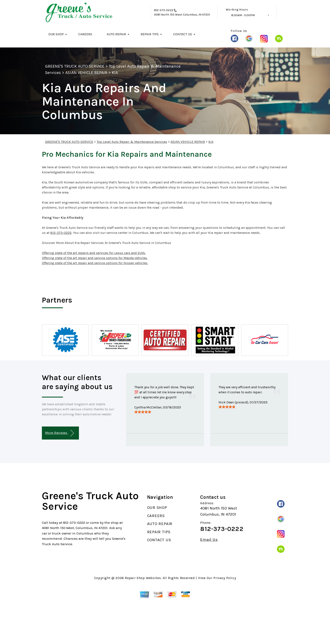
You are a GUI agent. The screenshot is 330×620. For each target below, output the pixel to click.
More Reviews (59, 433)
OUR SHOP (56, 34)
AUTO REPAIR (116, 34)
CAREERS (85, 34)
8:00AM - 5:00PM (243, 15)
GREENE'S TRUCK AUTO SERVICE (74, 66)
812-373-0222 (163, 10)
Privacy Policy (224, 578)
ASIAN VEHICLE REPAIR (86, 72)
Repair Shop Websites (143, 578)
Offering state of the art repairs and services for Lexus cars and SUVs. (94, 253)
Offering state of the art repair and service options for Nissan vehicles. (95, 263)
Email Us (209, 540)
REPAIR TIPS (150, 34)
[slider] (142, 411)
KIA (115, 72)
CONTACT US (182, 34)
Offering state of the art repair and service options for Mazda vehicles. (95, 258)
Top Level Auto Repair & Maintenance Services (132, 142)
